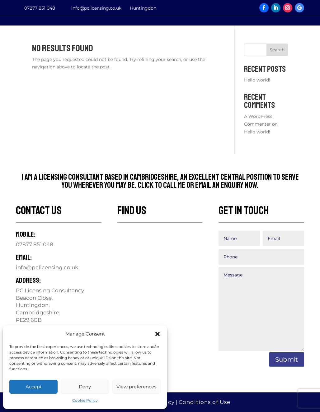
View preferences (136, 387)
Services (52, 27)
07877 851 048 (39, 8)
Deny (85, 387)
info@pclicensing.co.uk (96, 8)
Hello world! (257, 80)
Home (15, 27)
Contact (137, 27)
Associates (236, 27)
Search (277, 50)
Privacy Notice (291, 27)
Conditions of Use (204, 402)
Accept (34, 387)
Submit (286, 359)
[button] (157, 334)
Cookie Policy (85, 400)
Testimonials (184, 27)
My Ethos (94, 27)
